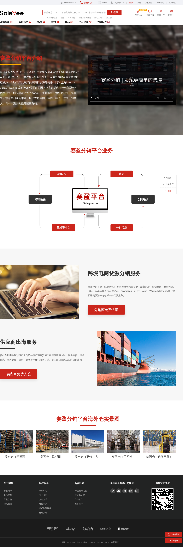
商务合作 (79, 504)
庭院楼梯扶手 (52, 18)
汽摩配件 (103, 22)
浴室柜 (109, 18)
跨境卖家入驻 (81, 490)
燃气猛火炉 (98, 18)
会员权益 (172, 3)
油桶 (62, 18)
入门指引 (149, 3)
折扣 (55, 22)
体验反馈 (43, 512)
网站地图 (115, 542)
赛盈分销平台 (12, 13)
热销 (41, 22)
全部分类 (6, 22)
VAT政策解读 (45, 508)
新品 (69, 22)
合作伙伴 (79, 499)
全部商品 (25, 22)
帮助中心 (160, 3)
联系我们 (8, 504)
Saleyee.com (89, 542)
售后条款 (43, 495)
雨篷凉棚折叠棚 (84, 18)
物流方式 (43, 504)
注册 (139, 3)
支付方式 (43, 499)
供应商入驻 (80, 495)
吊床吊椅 (71, 18)
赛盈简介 (8, 490)
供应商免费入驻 (18, 374)
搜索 (114, 12)
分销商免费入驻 (106, 310)
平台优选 (85, 22)
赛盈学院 (8, 499)
